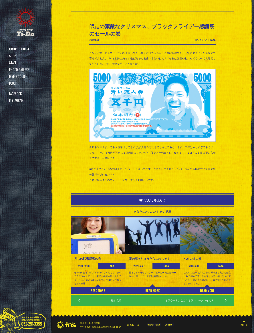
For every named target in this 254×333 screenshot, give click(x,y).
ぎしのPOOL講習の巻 (87, 258)
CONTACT (169, 324)
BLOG (12, 82)
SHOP (12, 55)
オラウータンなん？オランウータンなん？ (189, 300)
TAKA (213, 39)
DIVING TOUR (17, 75)
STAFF (12, 62)
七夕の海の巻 (192, 258)
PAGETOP (244, 324)
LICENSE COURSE (19, 49)
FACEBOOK (15, 92)
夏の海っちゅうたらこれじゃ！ (149, 258)
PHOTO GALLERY (19, 68)
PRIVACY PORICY (154, 324)
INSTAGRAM (16, 98)
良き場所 (116, 300)
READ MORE (98, 290)
